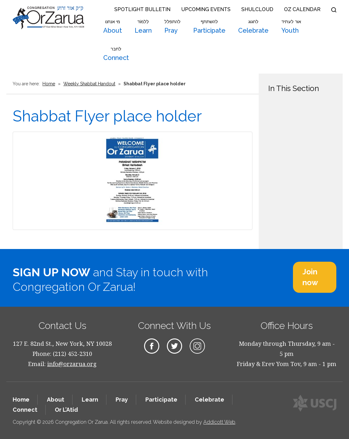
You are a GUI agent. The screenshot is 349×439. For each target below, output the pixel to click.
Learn (143, 26)
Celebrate (253, 26)
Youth (291, 26)
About (112, 26)
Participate (209, 26)
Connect (116, 54)
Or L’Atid (66, 409)
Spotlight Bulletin (142, 9)
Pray (172, 26)
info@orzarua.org (72, 364)
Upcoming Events (206, 9)
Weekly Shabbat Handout (89, 83)
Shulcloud (257, 9)
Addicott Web (219, 422)
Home (48, 83)
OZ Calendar (302, 9)
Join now (310, 277)
